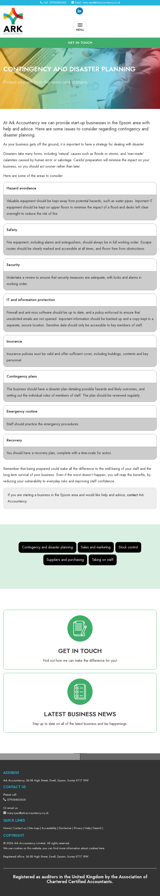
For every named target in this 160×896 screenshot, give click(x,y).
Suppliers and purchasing (65, 559)
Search (97, 828)
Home (7, 828)
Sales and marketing (96, 547)
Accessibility (49, 828)
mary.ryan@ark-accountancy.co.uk (101, 3)
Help (88, 828)
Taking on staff (102, 559)
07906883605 (58, 3)
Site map (33, 828)
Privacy (78, 828)
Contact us (19, 828)
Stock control (128, 547)
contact (132, 494)
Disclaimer (65, 828)
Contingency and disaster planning (47, 547)
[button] (80, 43)
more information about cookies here (81, 848)
